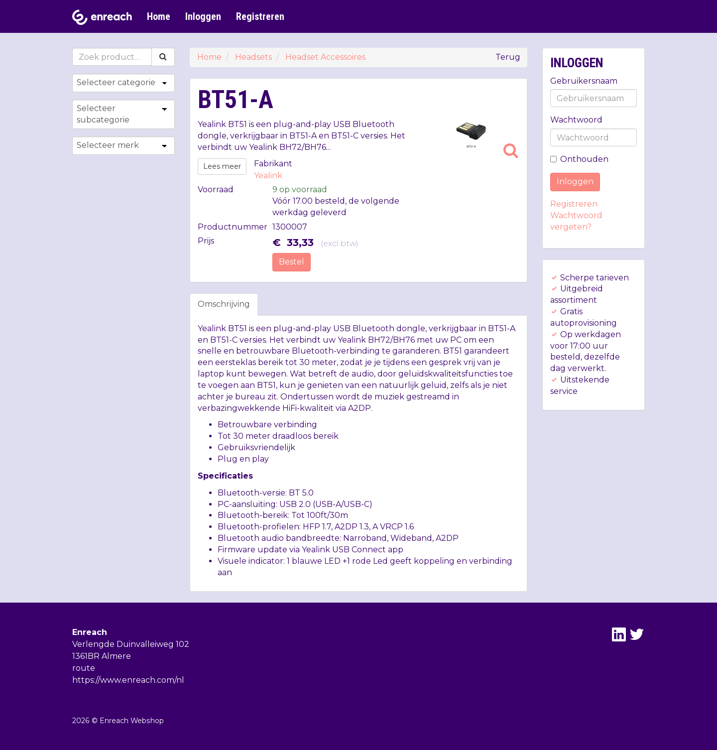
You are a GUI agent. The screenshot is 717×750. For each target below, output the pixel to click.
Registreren (260, 16)
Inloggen (203, 16)
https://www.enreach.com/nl (128, 680)
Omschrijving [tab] (224, 304)
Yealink (268, 175)
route (83, 668)
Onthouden (579, 159)
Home (158, 16)
